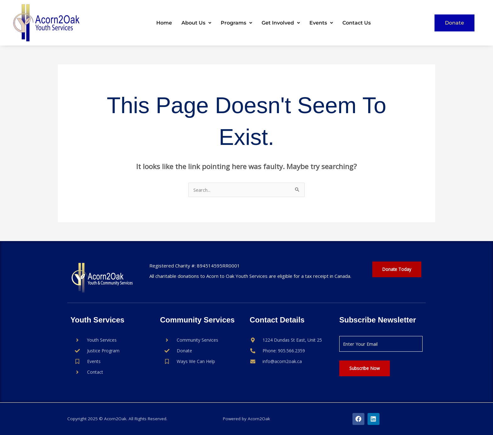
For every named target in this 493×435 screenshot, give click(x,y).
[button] (196, 23)
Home (164, 23)
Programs (236, 23)
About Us (196, 23)
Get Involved (281, 23)
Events (321, 23)
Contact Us (356, 23)
